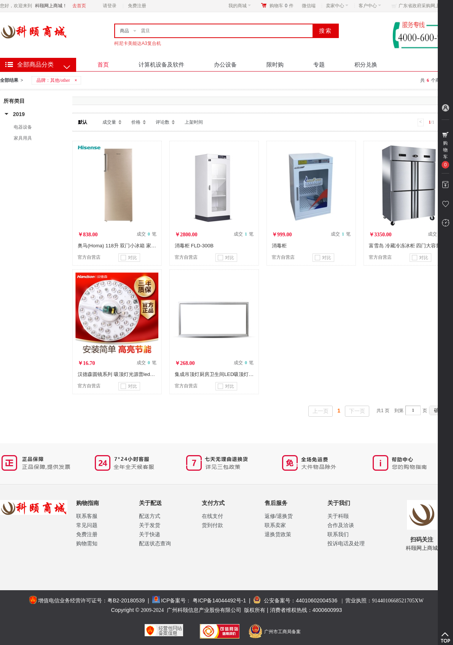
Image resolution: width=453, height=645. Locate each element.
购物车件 (281, 5)
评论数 (162, 122)
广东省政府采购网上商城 (424, 5)
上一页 (321, 411)
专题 (319, 64)
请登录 (109, 5)
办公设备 (225, 64)
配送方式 (149, 516)
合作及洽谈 (340, 525)
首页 (103, 64)
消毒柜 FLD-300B (194, 245)
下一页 (357, 411)
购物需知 (86, 543)
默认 (82, 122)
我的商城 (239, 5)
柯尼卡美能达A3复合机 (137, 43)
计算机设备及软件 (161, 64)
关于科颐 (338, 516)
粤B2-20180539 (126, 600)
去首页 (79, 5)
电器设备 (23, 127)
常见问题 (86, 525)
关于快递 (149, 534)
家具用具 (23, 138)
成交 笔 (146, 234)
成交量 (109, 122)
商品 (124, 30)
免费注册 (137, 5)
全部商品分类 (35, 64)
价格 (135, 122)
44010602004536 (316, 600)
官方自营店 (89, 257)
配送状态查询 (155, 543)
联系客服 (86, 516)
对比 (129, 257)
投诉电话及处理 (346, 543)
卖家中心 (337, 5)
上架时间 (194, 122)
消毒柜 (279, 245)
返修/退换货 (279, 516)
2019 (19, 114)
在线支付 (212, 516)
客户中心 (370, 5)
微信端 (309, 5)
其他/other (60, 80)
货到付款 (212, 525)
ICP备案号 (173, 600)
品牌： (57, 80)
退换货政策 (278, 534)
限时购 (275, 64)
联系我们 (338, 534)
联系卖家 (275, 525)
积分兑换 (365, 64)
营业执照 (384, 600)
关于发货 (149, 525)
